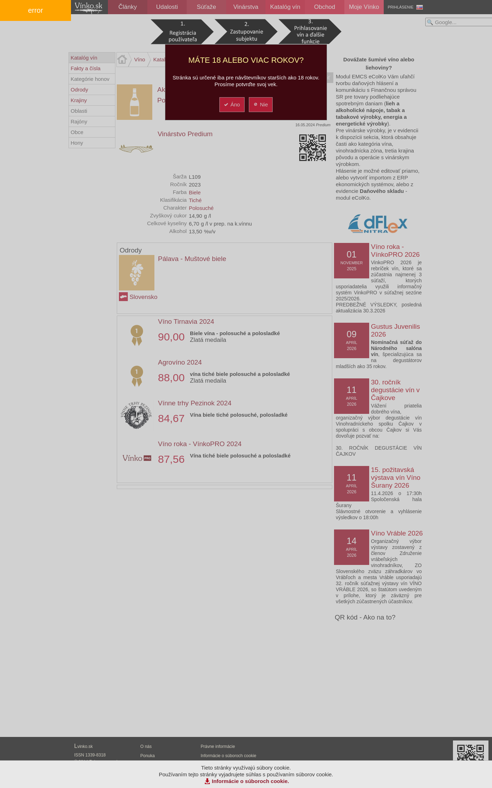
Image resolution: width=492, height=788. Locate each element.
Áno (231, 104)
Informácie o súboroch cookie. (250, 781)
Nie (260, 104)
